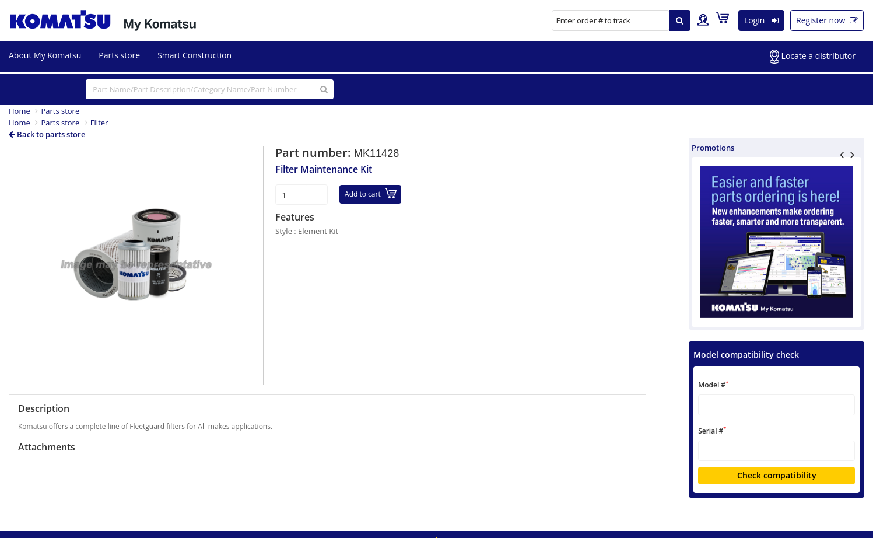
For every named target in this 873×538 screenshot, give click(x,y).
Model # (713, 384)
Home (19, 111)
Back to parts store (47, 134)
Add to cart (371, 193)
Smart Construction (194, 55)
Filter (99, 122)
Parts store (119, 55)
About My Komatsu (45, 55)
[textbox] (776, 404)
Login (761, 20)
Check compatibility (776, 475)
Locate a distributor (813, 57)
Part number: (314, 152)
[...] (210, 89)
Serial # (712, 430)
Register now (827, 20)
